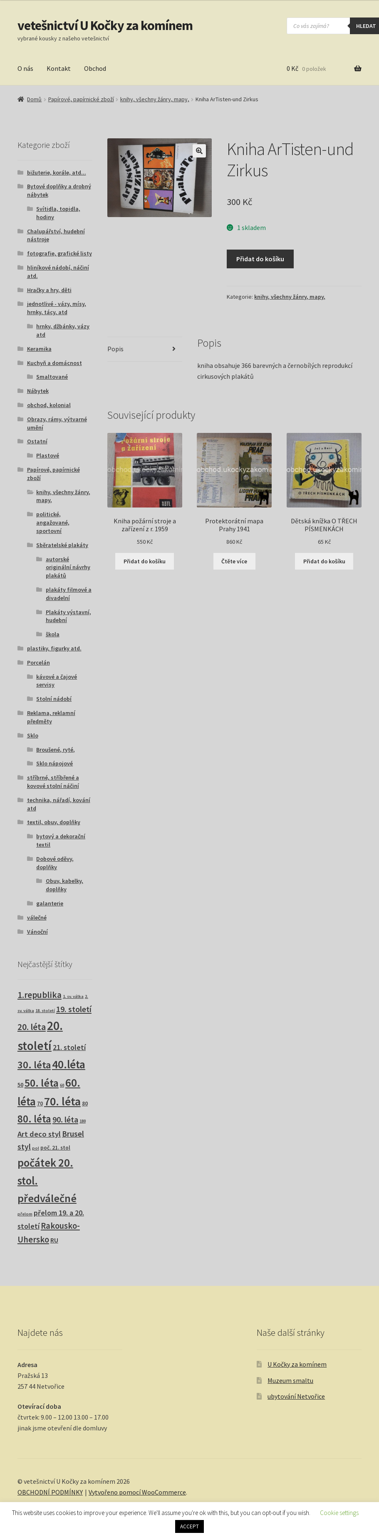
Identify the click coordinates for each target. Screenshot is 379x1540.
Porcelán (38, 662)
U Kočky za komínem (297, 1364)
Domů (34, 99)
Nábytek (38, 391)
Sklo (32, 735)
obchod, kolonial (49, 405)
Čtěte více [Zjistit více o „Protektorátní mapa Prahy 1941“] (234, 561)
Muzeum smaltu (290, 1380)
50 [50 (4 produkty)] (20, 1084)
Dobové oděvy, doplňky (55, 863)
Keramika (39, 348)
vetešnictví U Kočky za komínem (105, 25)
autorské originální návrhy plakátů (68, 567)
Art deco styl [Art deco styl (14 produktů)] (39, 1134)
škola (52, 634)
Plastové (47, 455)
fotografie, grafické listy (59, 253)
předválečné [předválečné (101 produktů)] (47, 1198)
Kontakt (59, 68)
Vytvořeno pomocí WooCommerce (137, 1492)
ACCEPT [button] (189, 1526)
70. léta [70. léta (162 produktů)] (62, 1101)
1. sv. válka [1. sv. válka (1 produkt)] (73, 996)
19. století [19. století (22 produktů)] (74, 1009)
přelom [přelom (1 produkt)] (24, 1214)
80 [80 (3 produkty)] (85, 1103)
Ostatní (37, 441)
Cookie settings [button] (339, 1513)
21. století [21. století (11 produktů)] (69, 1047)
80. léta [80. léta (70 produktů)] (34, 1118)
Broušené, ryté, (55, 749)
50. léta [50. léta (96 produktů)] (42, 1083)
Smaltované (52, 376)
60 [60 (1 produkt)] (62, 1085)
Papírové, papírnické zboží (81, 99)
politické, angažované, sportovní (52, 522)
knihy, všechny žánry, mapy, (154, 99)
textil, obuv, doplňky (53, 822)
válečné (37, 917)
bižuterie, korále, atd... (56, 172)
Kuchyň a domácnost (54, 363)
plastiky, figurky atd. (54, 648)
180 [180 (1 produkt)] (82, 1121)
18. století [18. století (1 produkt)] (45, 1010)
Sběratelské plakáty (62, 545)
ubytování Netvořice (296, 1396)
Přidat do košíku (260, 259)
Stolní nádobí (54, 698)
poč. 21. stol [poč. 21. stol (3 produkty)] (55, 1147)
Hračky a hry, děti (49, 290)
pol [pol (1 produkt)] (35, 1148)
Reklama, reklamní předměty (51, 717)
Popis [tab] (115, 349)
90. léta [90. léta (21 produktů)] (65, 1119)
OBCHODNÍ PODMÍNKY (50, 1492)
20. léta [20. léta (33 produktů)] (31, 1026)
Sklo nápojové (54, 763)
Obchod (95, 68)
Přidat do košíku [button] (145, 561)
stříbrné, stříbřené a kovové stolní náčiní (53, 782)
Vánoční (37, 931)
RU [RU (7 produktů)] (54, 1240)
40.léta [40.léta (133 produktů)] (68, 1064)
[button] (199, 151)
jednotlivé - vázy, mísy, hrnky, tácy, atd (56, 308)
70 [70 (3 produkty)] (40, 1103)
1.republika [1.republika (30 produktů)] (39, 994)
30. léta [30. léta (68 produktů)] (34, 1064)
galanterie (49, 903)
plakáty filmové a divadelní (69, 594)
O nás (25, 68)
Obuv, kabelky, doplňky (64, 885)
